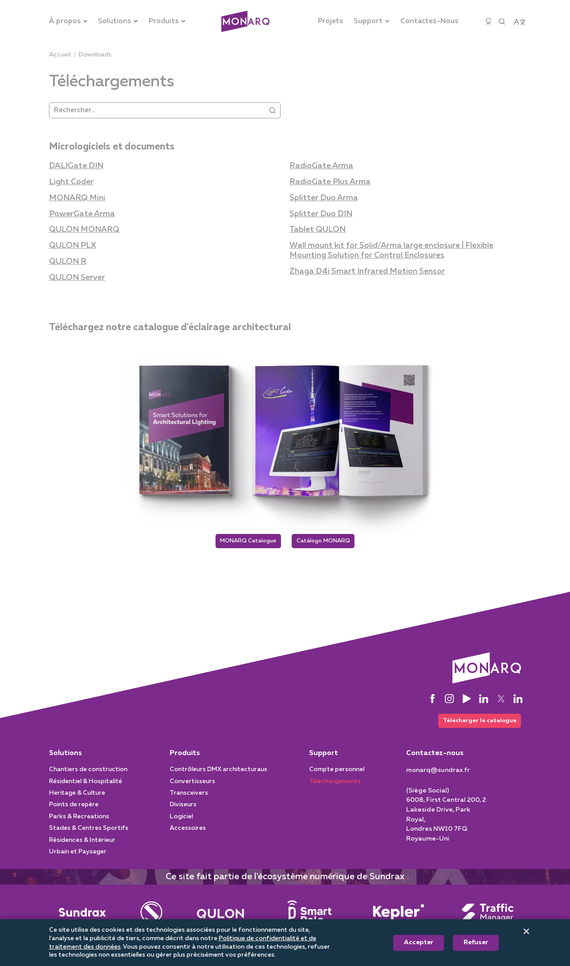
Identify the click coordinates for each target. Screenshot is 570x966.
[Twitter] (501, 700)
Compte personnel (336, 773)
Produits (185, 756)
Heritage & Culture (77, 796)
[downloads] (94, 55)
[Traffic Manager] (487, 915)
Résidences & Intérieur (82, 844)
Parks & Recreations (79, 820)
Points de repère (73, 808)
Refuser (476, 942)
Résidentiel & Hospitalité (85, 785)
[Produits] (167, 21)
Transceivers (189, 796)
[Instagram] (449, 700)
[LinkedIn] (483, 700)
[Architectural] (245, 21)
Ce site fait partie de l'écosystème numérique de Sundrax (285, 880)
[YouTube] (466, 700)
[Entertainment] (151, 915)
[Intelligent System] (398, 915)
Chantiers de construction (88, 773)
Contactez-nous (435, 756)
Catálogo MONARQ (328, 541)
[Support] (372, 21)
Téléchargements (335, 785)
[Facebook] (432, 700)
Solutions (65, 756)
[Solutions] (118, 21)
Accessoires (188, 832)
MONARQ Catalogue (243, 541)
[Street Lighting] (220, 915)
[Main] (82, 915)
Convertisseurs (192, 785)
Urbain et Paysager (77, 855)
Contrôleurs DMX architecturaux (218, 773)
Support (323, 756)
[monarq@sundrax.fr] (438, 774)
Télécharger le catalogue (476, 723)
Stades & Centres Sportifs (88, 832)
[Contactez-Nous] (429, 21)
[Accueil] (59, 55)
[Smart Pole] (309, 915)
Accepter (418, 942)
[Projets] (330, 21)
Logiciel (181, 820)
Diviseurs (183, 808)
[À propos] (68, 21)
